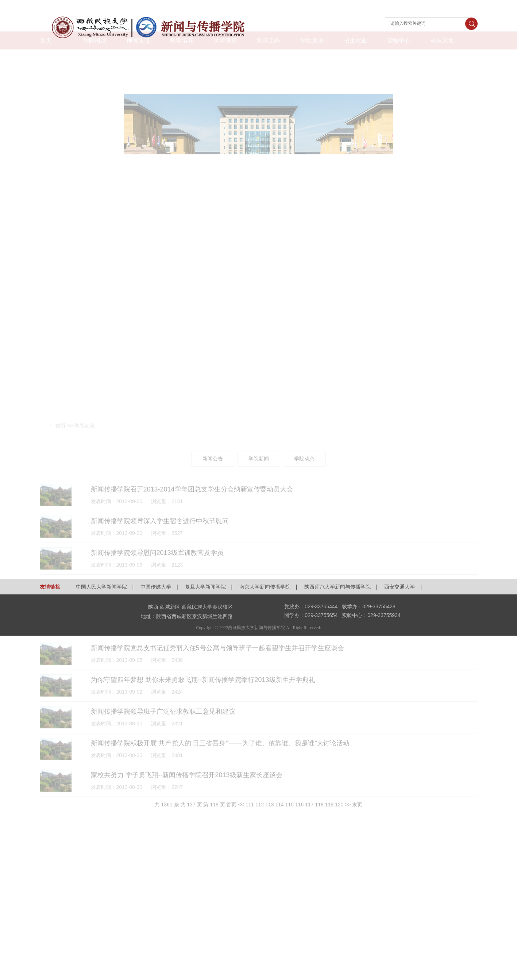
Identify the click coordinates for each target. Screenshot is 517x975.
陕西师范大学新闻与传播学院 (337, 587)
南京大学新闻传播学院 (264, 587)
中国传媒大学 (155, 587)
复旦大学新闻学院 (205, 587)
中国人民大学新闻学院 (101, 587)
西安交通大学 (399, 587)
